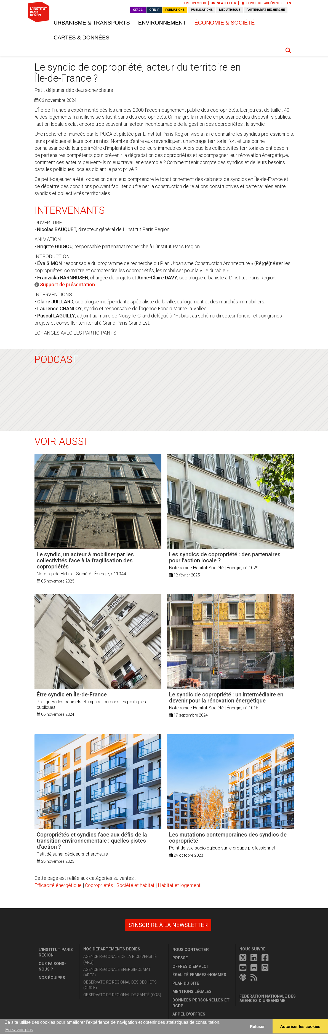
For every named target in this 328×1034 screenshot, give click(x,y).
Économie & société (224, 23)
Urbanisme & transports (92, 23)
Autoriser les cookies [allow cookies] (300, 1026)
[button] (288, 50)
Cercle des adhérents (262, 3)
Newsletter (224, 3)
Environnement (162, 23)
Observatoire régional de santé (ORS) (122, 995)
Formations (175, 10)
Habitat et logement (179, 885)
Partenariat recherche (265, 10)
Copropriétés (99, 885)
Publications (202, 10)
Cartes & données (82, 37)
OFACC (138, 10)
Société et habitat (135, 885)
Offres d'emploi (193, 3)
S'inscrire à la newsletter (168, 925)
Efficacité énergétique (58, 885)
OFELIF (154, 10)
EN (289, 3)
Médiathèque (229, 10)
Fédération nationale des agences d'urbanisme (267, 998)
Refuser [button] (257, 1026)
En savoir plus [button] (19, 1029)
